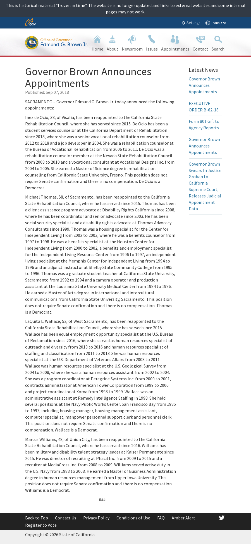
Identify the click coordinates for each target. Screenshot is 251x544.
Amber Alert (183, 518)
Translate (215, 22)
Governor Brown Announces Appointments (204, 85)
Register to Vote (41, 525)
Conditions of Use (133, 518)
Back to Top (36, 518)
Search (218, 42)
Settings (191, 22)
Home (97, 42)
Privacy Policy (96, 518)
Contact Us (65, 518)
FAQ (161, 518)
